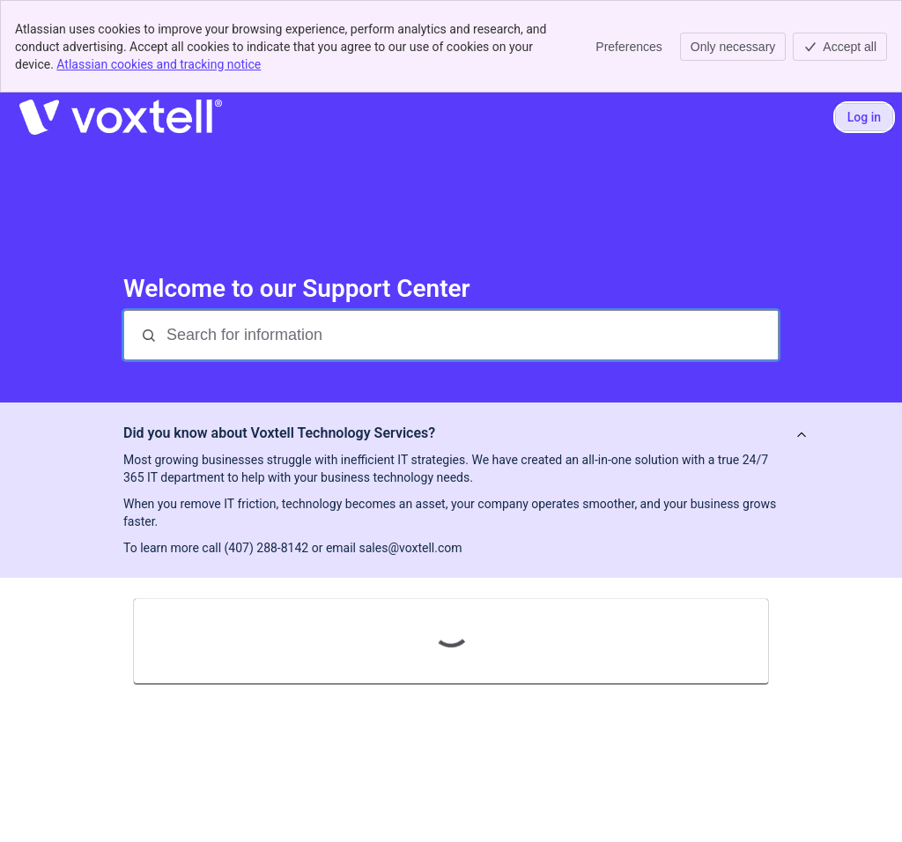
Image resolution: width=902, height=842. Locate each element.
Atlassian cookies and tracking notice (158, 64)
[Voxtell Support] (120, 117)
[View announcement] (801, 435)
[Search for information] (470, 335)
